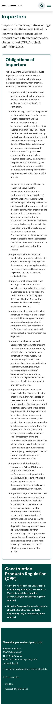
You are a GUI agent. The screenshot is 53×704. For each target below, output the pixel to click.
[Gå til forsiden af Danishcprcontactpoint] (11, 6)
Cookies (9, 684)
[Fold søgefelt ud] (41, 5)
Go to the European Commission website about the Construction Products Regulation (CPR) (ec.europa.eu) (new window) (27, 611)
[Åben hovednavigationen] (50, 6)
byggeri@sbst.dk (39, 668)
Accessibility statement (16, 688)
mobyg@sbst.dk (10, 663)
